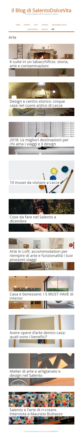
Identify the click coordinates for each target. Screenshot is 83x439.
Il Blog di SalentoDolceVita (41, 10)
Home (18, 25)
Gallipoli (45, 25)
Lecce (36, 25)
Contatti (45, 29)
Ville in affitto (32, 29)
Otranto (27, 25)
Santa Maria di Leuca (59, 25)
